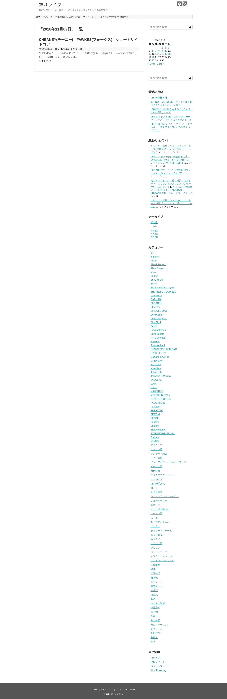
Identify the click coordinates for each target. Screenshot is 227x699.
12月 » (160, 63)
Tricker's (155, 437)
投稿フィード (158, 662)
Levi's (154, 383)
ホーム (95, 689)
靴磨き (154, 637)
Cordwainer (157, 314)
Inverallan (156, 368)
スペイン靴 (156, 513)
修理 (153, 569)
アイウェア (156, 445)
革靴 (153, 616)
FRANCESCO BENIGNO (164, 349)
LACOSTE (156, 380)
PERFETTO (157, 410)
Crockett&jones (159, 318)
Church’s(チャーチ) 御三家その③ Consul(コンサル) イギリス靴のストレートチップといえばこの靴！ (170, 159)
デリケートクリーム (161, 530)
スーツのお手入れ (160, 522)
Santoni (155, 426)
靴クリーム (156, 629)
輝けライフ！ (52, 4)
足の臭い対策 (158, 603)
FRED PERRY (158, 353)
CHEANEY (63, 49)
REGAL (155, 418)
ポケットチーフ (159, 552)
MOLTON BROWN (160, 395)
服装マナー (156, 586)
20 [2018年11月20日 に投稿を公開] (153, 57)
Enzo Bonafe (157, 334)
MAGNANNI (157, 391)
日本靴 (154, 577)
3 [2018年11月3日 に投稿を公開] (165, 47)
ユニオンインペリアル (162, 560)
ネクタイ (155, 539)
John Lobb (156, 372)
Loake (154, 387)
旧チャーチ (156, 582)
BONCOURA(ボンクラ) (163, 287)
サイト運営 (156, 492)
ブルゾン (155, 547)
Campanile (156, 295)
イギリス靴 (76, 49)
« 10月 (151, 63)
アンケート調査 (159, 453)
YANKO (155, 441)
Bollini (154, 283)
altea (153, 272)
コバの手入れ (158, 483)
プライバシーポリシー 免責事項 (113, 16)
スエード (155, 505)
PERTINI (155, 414)
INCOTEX (156, 364)
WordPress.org (158, 670)
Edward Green (158, 330)
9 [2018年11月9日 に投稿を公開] (162, 51)
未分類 (154, 590)
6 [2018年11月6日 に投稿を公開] (152, 51)
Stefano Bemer (158, 429)
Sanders (155, 422)
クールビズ (156, 479)
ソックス (155, 526)
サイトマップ (89, 16)
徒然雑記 (155, 573)
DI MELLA (156, 322)
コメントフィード (160, 666)
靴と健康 (155, 620)
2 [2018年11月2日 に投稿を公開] (162, 47)
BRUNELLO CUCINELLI (163, 291)
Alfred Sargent (158, 264)
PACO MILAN (158, 403)
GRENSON (157, 360)
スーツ (154, 518)
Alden (154, 260)
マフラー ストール (161, 556)
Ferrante (155, 341)
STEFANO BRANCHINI (163, 433)
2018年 (154, 234)
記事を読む (45, 61)
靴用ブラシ (156, 633)
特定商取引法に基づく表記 (68, 16)
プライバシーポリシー (125, 689)
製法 (153, 599)
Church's (155, 307)
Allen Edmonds (159, 268)
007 (153, 253)
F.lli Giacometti (158, 337)
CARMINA (156, 299)
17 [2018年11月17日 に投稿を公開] (166, 54)
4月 (155, 225)
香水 (153, 641)
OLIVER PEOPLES (161, 399)
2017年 (154, 237)
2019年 (154, 231)
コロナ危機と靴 (159, 97)
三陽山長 (155, 565)
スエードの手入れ (160, 509)
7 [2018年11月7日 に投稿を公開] (155, 51)
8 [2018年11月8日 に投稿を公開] (159, 51)
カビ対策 (155, 471)
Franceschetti (158, 345)
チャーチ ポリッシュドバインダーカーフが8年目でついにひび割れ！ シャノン (171, 149)
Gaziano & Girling (160, 357)
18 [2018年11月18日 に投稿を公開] (169, 54)
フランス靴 (156, 543)
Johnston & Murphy (161, 376)
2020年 (154, 222)
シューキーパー (159, 500)
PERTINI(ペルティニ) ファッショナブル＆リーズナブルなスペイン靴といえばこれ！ (171, 127)
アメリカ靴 (156, 449)
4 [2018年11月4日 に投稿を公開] (168, 47)
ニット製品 (156, 535)
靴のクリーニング (160, 624)
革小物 (154, 612)
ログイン (155, 657)
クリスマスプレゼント (162, 475)
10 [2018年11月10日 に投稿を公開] (166, 51)
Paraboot (155, 406)
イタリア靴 (156, 466)
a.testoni (155, 257)
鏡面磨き (155, 607)
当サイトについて (44, 16)
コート (154, 488)
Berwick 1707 (158, 280)
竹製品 (154, 594)
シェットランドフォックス (165, 496)
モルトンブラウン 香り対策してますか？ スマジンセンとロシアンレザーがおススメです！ (171, 183)
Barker (154, 276)
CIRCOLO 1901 (159, 311)
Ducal (154, 326)
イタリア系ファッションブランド (168, 462)
